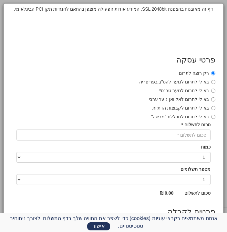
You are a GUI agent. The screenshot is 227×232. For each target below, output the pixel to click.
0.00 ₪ (166, 193)
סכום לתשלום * (196, 124)
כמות (206, 147)
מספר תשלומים (196, 169)
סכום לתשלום (197, 193)
